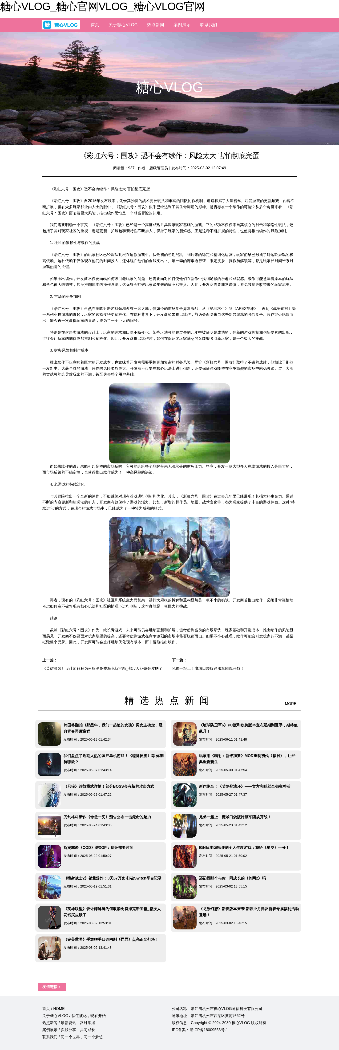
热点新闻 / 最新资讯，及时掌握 (68, 1023)
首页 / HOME (53, 1009)
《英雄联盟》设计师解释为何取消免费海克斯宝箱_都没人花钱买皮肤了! (103, 668)
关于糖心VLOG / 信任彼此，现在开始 (74, 1016)
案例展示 (182, 24)
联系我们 (208, 24)
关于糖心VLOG (123, 24)
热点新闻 (155, 24)
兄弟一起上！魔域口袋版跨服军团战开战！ (208, 668)
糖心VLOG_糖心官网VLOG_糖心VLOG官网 (102, 6)
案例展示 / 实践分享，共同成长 (68, 1030)
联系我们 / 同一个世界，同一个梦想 (72, 1037)
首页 (95, 24)
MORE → (293, 704)
